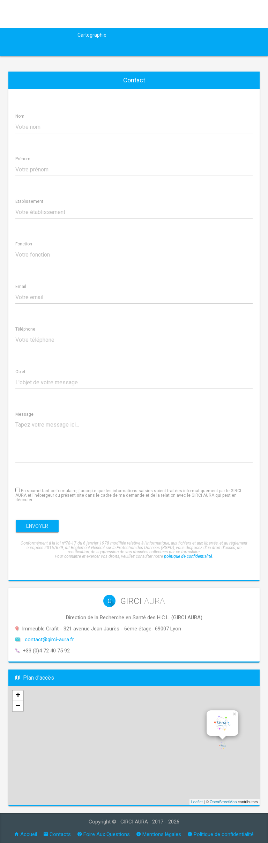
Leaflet (197, 802)
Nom (19, 116)
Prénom (22, 158)
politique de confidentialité (188, 556)
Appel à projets (133, 35)
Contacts (57, 834)
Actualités (59, 35)
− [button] (18, 706)
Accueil (25, 834)
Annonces (56, 49)
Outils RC (22, 49)
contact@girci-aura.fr (49, 639)
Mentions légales (158, 834)
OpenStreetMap (223, 802)
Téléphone (25, 329)
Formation (227, 35)
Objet (20, 371)
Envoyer (37, 526)
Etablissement (29, 201)
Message (24, 414)
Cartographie (91, 35)
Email (20, 286)
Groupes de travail (183, 35)
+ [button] (18, 695)
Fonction (23, 244)
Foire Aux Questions (103, 834)
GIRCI (32, 35)
